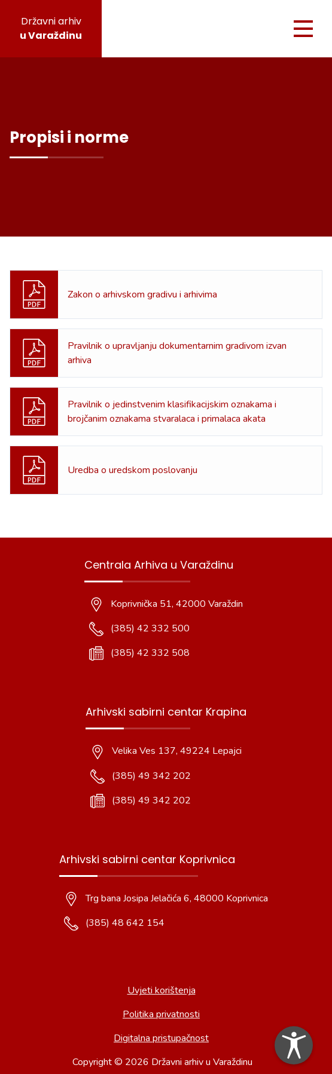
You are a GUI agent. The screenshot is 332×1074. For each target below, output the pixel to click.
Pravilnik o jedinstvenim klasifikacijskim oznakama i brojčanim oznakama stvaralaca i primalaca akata (172, 411)
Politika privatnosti (161, 1014)
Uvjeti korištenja (161, 990)
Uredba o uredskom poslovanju (132, 470)
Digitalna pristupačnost (161, 1038)
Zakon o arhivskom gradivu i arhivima (142, 294)
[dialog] (294, 1045)
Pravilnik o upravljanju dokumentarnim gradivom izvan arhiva (177, 353)
